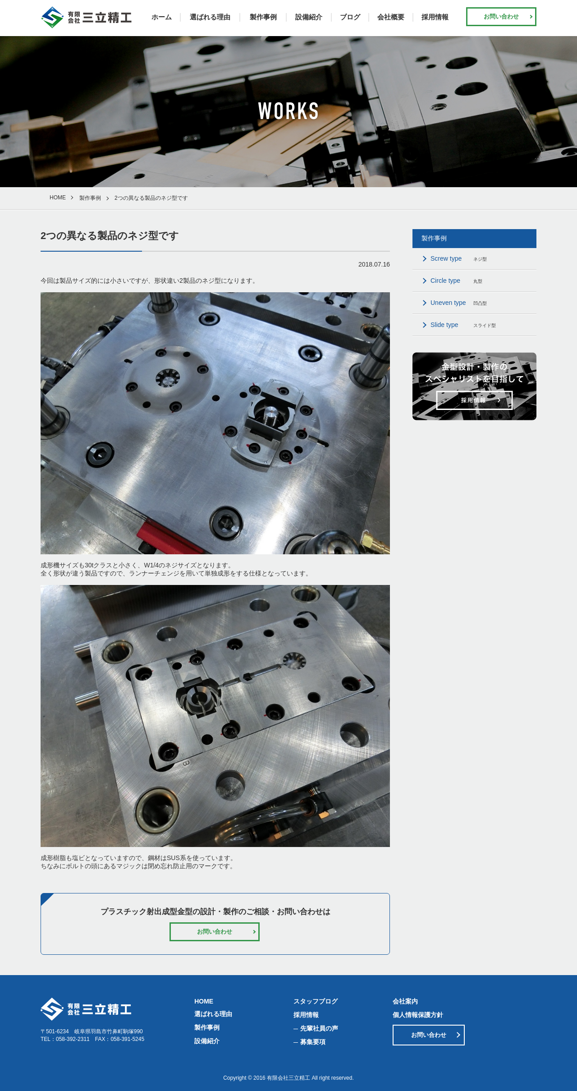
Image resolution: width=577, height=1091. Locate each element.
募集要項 (312, 1041)
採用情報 (435, 17)
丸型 (456, 280)
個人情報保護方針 (418, 1014)
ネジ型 (458, 258)
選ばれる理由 (210, 17)
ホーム (161, 17)
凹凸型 (458, 302)
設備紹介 (308, 17)
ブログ (350, 17)
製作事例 (263, 17)
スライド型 (463, 324)
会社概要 (390, 17)
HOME (58, 197)
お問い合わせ (501, 16)
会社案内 (405, 1001)
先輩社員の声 (319, 1028)
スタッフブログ (315, 1001)
